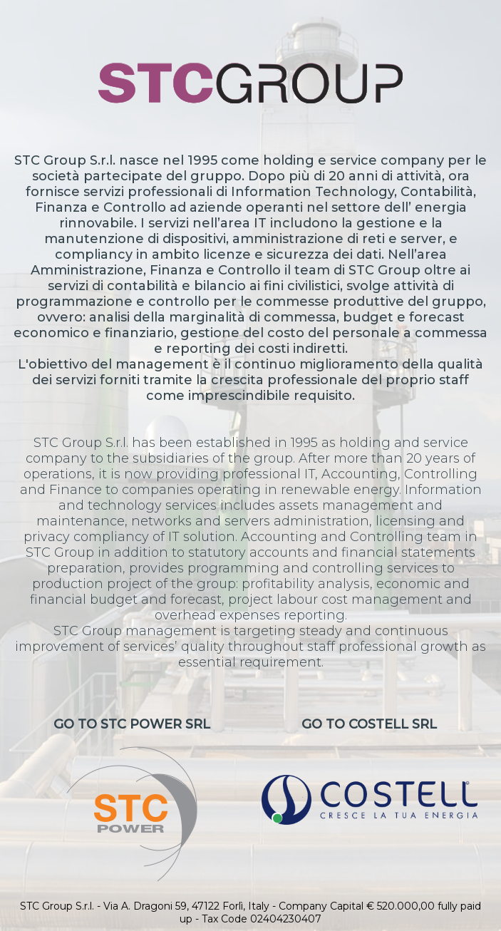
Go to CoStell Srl (369, 770)
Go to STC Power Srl (131, 799)
